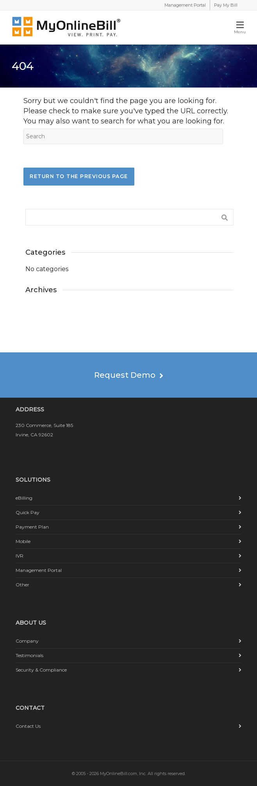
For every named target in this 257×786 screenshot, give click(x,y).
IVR (19, 556)
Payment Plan (32, 527)
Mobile (23, 541)
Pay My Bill (225, 5)
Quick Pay (27, 512)
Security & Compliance (41, 670)
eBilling (24, 498)
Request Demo (128, 375)
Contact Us (28, 726)
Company (27, 641)
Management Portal (185, 5)
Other (22, 585)
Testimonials (29, 655)
